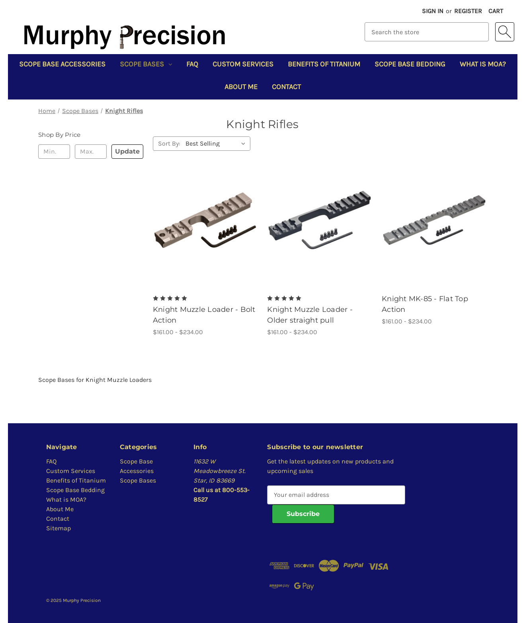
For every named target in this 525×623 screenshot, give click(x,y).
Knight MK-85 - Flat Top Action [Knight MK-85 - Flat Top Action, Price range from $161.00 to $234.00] (425, 304)
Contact (286, 86)
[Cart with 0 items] (496, 11)
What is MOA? (483, 64)
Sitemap (58, 528)
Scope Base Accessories (62, 64)
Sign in (432, 11)
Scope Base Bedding (410, 64)
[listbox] (217, 143)
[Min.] (54, 151)
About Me (241, 86)
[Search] (504, 31)
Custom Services (243, 64)
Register (468, 11)
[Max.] (91, 151)
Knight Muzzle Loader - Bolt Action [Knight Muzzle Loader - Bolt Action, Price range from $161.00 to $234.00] (204, 315)
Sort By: (169, 143)
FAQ (192, 64)
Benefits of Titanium (324, 64)
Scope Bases (146, 64)
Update (127, 151)
